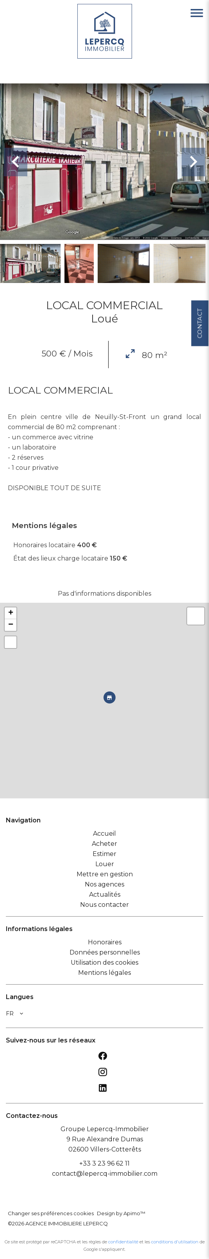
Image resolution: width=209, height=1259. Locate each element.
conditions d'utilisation (174, 1242)
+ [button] (10, 613)
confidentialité (123, 1242)
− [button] (10, 625)
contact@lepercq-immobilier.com (104, 1173)
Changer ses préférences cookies (51, 1213)
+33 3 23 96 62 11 (104, 1163)
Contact (199, 319)
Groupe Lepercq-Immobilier (105, 1129)
